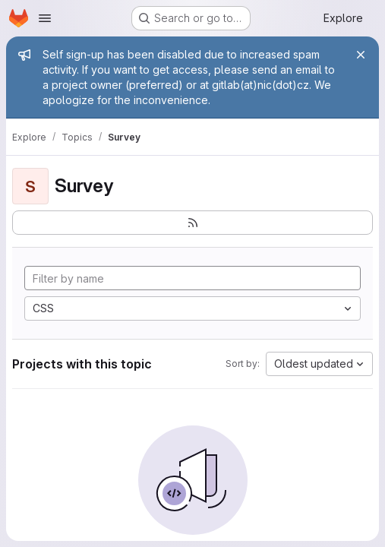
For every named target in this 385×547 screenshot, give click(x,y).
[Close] (361, 55)
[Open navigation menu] (45, 18)
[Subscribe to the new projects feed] (192, 222)
